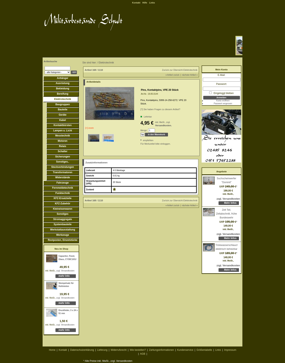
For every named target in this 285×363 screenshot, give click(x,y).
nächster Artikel (190, 75)
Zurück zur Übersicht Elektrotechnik (180, 70)
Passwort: (221, 84)
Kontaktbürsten (63, 125)
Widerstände (62, 177)
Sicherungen (62, 156)
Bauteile (62, 109)
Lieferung (102, 350)
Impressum (230, 350)
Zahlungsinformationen (161, 350)
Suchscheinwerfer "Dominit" (226, 180)
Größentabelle (204, 350)
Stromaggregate (62, 219)
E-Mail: (221, 75)
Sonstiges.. (62, 161)
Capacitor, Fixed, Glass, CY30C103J (67, 257)
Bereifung (62, 93)
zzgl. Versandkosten (65, 271)
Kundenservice (185, 350)
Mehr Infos (230, 202)
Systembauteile (63, 224)
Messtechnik (62, 135)
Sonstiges (62, 213)
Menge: (143, 130)
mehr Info (64, 275)
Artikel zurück (172, 75)
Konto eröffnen (223, 101)
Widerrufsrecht (119, 350)
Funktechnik (62, 193)
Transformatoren (62, 172)
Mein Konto (221, 69)
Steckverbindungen (62, 167)
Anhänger (62, 78)
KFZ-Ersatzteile (62, 198)
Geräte (62, 114)
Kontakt (136, 2)
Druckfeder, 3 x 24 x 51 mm (68, 312)
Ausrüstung (62, 83)
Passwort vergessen (223, 103)
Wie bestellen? (138, 350)
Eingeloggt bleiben (221, 93)
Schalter (62, 151)
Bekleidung (62, 88)
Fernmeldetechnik (62, 187)
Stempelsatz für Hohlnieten (66, 285)
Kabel (62, 120)
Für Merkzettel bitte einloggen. (140, 144)
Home (52, 350)
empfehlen (143, 140)
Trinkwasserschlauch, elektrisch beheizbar (226, 247)
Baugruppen (62, 104)
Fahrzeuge (62, 182)
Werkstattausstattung (62, 229)
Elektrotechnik (62, 99)
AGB (142, 353)
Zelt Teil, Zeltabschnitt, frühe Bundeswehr (226, 213)
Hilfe (144, 2)
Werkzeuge (62, 235)
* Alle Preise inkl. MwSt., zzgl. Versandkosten (107, 361)
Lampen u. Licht (62, 130)
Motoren (62, 140)
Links (152, 2)
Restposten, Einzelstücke (62, 240)
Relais (62, 146)
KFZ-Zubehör (62, 203)
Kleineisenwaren (62, 208)
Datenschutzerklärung (82, 350)
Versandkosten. (163, 125)
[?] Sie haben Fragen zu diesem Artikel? (160, 109)
